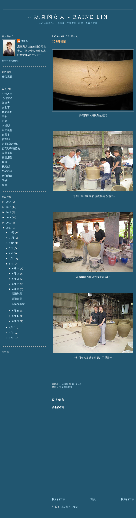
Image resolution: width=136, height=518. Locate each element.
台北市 (6, 107)
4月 (11, 332)
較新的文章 (58, 499)
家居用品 (7, 157)
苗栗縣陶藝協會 (11, 148)
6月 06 (16, 321)
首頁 (93, 499)
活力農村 (7, 130)
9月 (11, 248)
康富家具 (7, 76)
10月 (12, 242)
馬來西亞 (7, 171)
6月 (11, 263)
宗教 (4, 116)
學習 (4, 184)
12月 (12, 232)
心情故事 (7, 93)
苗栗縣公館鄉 (66, 387)
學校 (4, 180)
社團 (4, 120)
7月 (11, 258)
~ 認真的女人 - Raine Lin (68, 17)
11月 (12, 237)
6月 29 (16, 273)
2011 (9, 217)
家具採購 (7, 152)
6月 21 (16, 283)
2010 (9, 222)
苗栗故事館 (18, 304)
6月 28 (16, 278)
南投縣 (6, 125)
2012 (9, 212)
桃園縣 (6, 166)
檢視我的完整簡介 (11, 61)
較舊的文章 (127, 499)
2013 (9, 206)
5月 (11, 327)
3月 (11, 337)
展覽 (4, 162)
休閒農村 (7, 111)
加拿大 (6, 102)
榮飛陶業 (7, 175)
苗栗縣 (6, 139)
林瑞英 (24, 41)
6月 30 (16, 268)
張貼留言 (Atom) (69, 506)
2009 (9, 227)
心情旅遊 (7, 98)
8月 (11, 253)
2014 (9, 201)
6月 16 (16, 310)
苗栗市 (6, 134)
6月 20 (16, 289)
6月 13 (16, 315)
